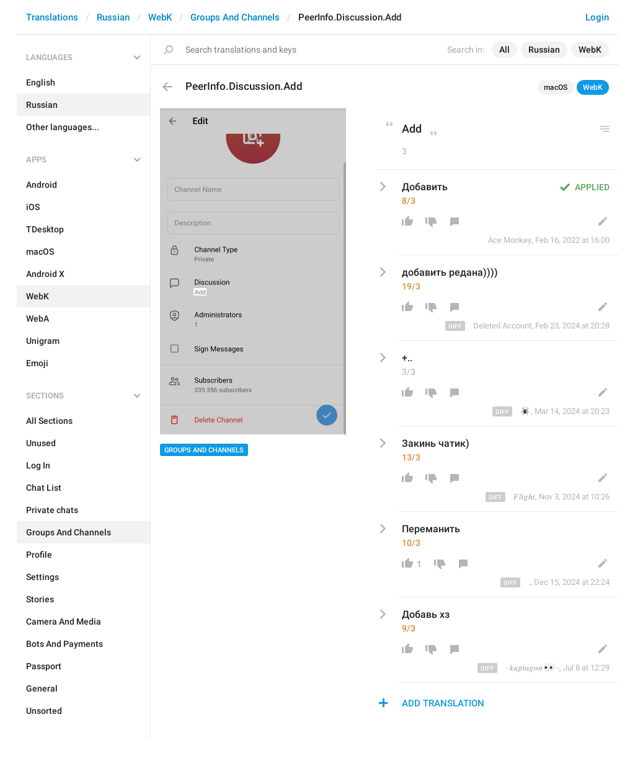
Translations (52, 17)
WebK (160, 17)
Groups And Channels (235, 17)
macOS (555, 87)
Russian (113, 17)
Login (597, 17)
